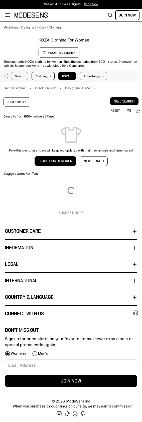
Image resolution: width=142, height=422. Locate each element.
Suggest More (71, 213)
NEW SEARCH (94, 161)
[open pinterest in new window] (83, 414)
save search (124, 101)
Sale (18, 76)
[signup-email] (71, 366)
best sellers (16, 102)
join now (71, 381)
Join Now (127, 15)
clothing (42, 76)
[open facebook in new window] (75, 414)
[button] (110, 15)
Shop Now (91, 4)
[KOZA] (19, 46)
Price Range (92, 76)
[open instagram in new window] (59, 414)
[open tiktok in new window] (67, 414)
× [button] (31, 88)
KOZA (65, 76)
